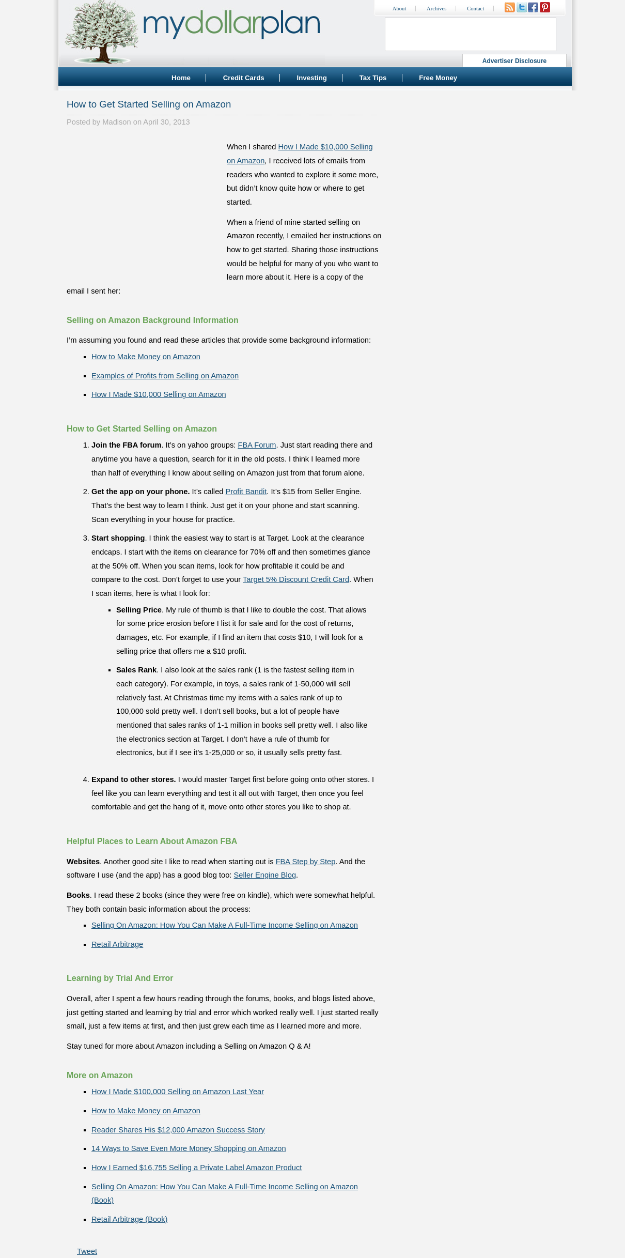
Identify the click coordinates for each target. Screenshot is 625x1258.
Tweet (87, 1251)
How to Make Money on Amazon (145, 356)
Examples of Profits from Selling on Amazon (165, 376)
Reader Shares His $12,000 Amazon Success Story (178, 1130)
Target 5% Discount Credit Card (296, 579)
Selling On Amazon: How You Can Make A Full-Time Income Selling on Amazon (224, 925)
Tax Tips (373, 78)
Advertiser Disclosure (514, 61)
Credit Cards (243, 78)
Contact (475, 8)
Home (181, 78)
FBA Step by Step (306, 861)
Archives (436, 8)
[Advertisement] (144, 204)
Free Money (438, 78)
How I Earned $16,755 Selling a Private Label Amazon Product (196, 1167)
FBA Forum (257, 445)
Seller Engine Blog (264, 875)
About (400, 8)
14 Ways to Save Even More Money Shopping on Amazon (188, 1148)
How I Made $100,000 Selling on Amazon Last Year (177, 1091)
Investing (311, 78)
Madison (116, 122)
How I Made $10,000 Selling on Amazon (158, 394)
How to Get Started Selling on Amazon (149, 104)
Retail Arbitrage (117, 944)
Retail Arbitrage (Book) (129, 1219)
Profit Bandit (246, 491)
